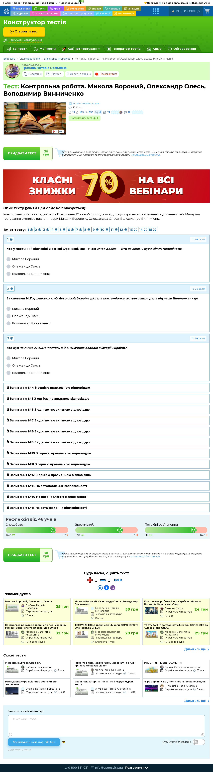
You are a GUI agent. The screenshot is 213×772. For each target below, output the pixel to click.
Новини (8, 2)
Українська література (57, 58)
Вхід (179, 11)
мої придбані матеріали (145, 154)
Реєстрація (192, 11)
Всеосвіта (9, 58)
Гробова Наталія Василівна (44, 68)
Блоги (18, 2)
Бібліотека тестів (29, 58)
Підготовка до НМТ (71, 2)
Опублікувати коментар (34, 742)
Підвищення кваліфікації (40, 2)
